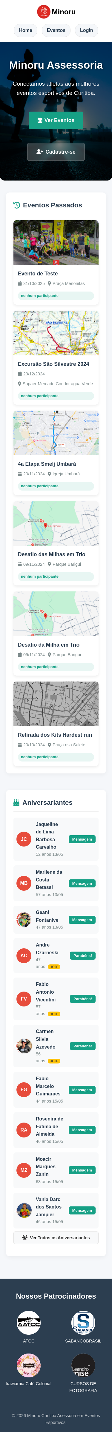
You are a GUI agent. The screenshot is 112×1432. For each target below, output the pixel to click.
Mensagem (82, 839)
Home (25, 30)
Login (86, 30)
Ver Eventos (56, 120)
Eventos (56, 30)
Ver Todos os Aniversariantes (56, 1237)
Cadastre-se (56, 152)
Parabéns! (82, 955)
